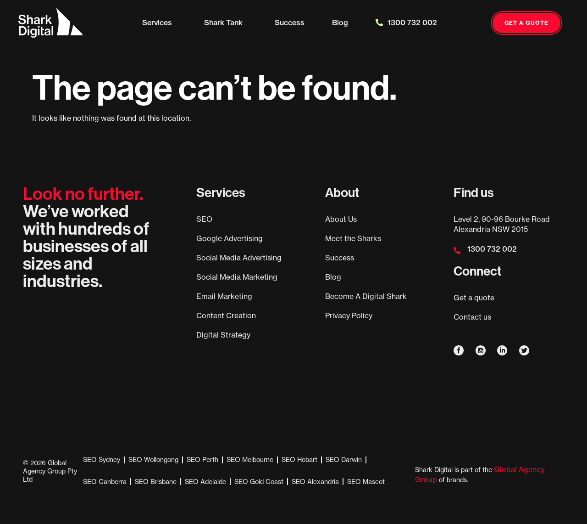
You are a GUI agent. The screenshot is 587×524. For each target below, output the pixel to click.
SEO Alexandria (315, 481)
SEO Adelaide (205, 481)
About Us (341, 219)
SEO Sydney (101, 459)
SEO (204, 219)
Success (290, 22)
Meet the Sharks (353, 238)
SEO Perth (202, 459)
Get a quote (474, 297)
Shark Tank (225, 22)
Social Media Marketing (236, 277)
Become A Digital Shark (366, 296)
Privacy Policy (348, 315)
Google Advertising (229, 238)
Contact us (472, 316)
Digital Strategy (223, 334)
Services (159, 22)
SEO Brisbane (156, 481)
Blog (340, 22)
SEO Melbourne (250, 459)
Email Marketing (224, 296)
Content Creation (226, 315)
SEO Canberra (105, 481)
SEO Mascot (366, 481)
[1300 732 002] (457, 250)
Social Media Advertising (239, 257)
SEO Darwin (344, 459)
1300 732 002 (406, 22)
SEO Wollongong (153, 459)
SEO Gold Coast (258, 481)
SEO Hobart (299, 459)
